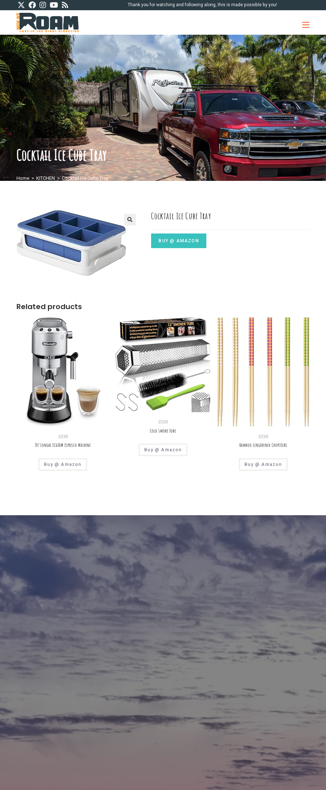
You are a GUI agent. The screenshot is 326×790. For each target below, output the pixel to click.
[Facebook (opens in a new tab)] (32, 5)
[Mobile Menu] (303, 22)
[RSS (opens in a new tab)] (65, 5)
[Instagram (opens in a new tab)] (43, 5)
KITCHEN (45, 178)
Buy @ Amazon (178, 241)
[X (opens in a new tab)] (22, 5)
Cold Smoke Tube (163, 431)
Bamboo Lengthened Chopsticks (263, 445)
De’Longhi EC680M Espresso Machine (63, 445)
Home (22, 178)
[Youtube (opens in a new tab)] (54, 5)
